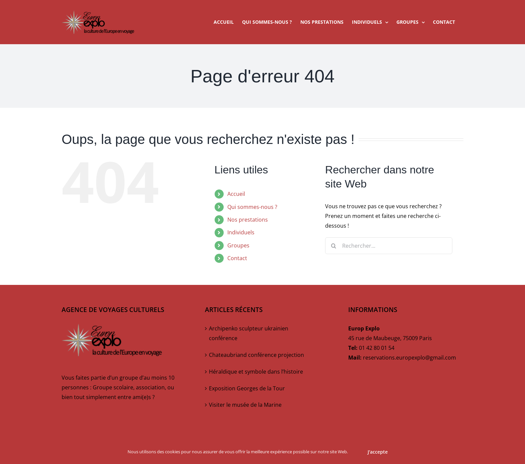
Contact (237, 258)
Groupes (238, 245)
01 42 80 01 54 (376, 348)
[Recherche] (333, 245)
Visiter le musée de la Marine (245, 404)
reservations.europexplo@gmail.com (409, 357)
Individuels (240, 232)
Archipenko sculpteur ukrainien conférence (248, 333)
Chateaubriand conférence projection (256, 355)
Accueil (236, 194)
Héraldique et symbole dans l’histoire (256, 371)
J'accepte (378, 452)
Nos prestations (247, 219)
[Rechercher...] (388, 245)
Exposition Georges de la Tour (247, 388)
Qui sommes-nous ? (252, 207)
